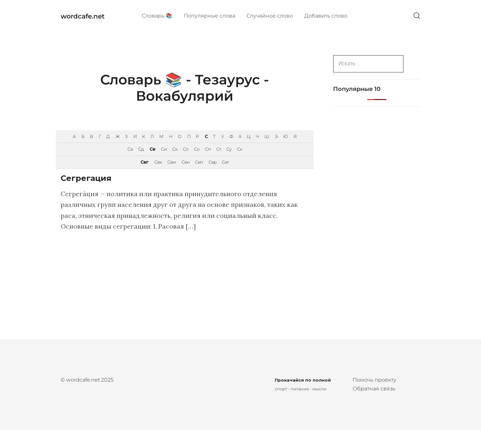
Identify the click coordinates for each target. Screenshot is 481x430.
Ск (174, 149)
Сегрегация (86, 178)
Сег (144, 162)
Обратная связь (374, 389)
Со (196, 149)
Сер (212, 162)
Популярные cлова (209, 16)
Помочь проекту (374, 380)
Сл (185, 149)
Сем (171, 162)
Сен (185, 162)
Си (163, 149)
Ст (218, 149)
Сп (207, 149)
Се (152, 149)
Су (228, 149)
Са (130, 149)
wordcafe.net (82, 16)
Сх (239, 149)
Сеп (199, 162)
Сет (225, 162)
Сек (158, 162)
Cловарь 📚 (157, 16)
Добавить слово (325, 16)
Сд (141, 149)
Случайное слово (270, 16)
